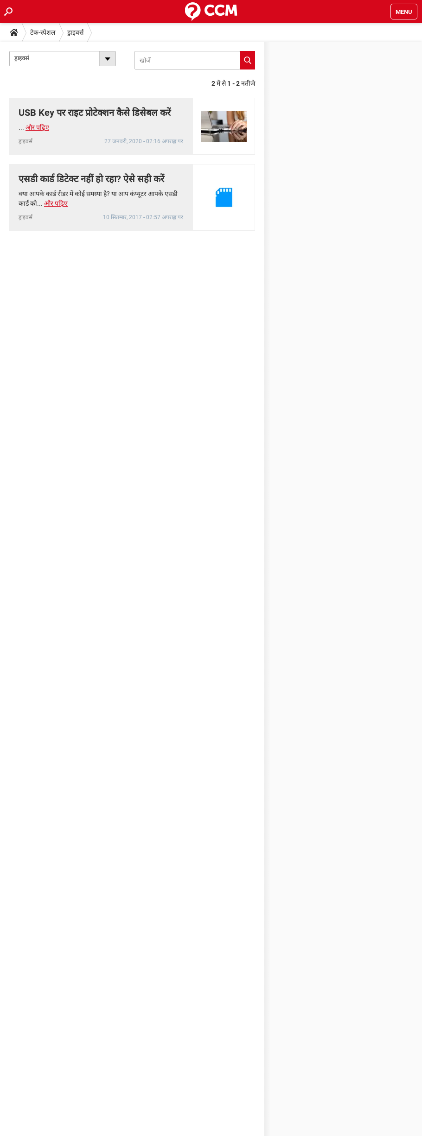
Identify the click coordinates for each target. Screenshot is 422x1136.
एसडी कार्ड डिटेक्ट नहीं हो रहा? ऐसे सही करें (91, 178)
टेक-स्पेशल (42, 32)
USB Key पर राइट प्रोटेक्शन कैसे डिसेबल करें (95, 112)
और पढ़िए (37, 127)
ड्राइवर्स (75, 32)
